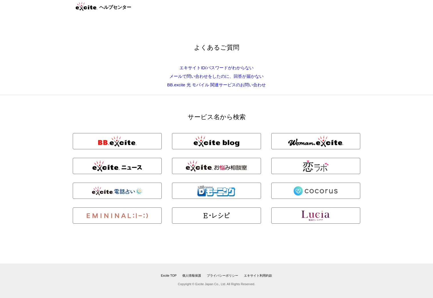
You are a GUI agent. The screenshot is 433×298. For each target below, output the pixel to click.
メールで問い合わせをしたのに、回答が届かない (216, 76)
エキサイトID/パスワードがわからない (216, 67)
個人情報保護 (191, 275)
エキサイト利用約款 (258, 275)
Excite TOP (169, 275)
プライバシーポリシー (222, 275)
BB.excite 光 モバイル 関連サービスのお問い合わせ (216, 84)
